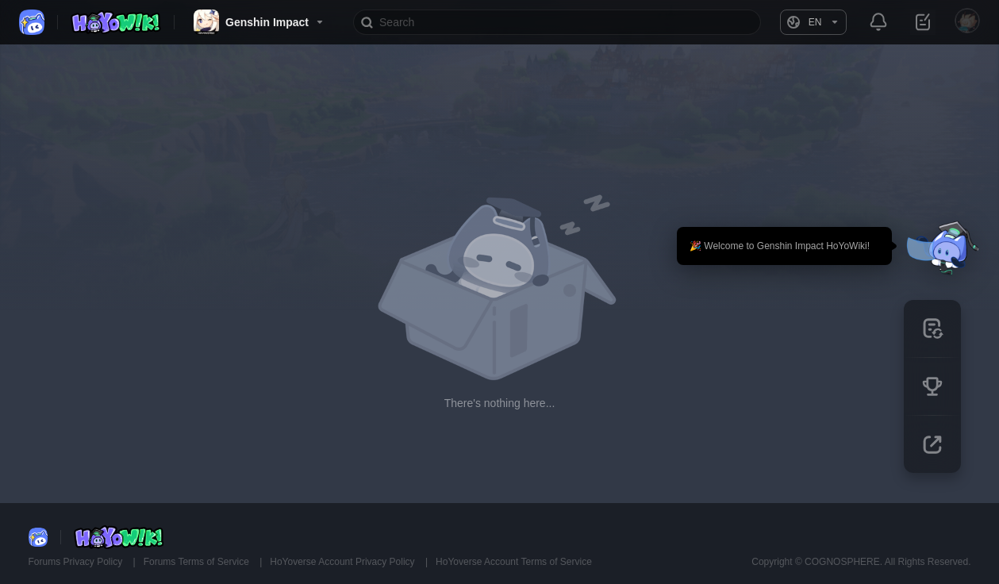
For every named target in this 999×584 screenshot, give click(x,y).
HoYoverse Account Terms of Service (514, 561)
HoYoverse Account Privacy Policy (343, 561)
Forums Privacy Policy (77, 561)
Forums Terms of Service (198, 561)
